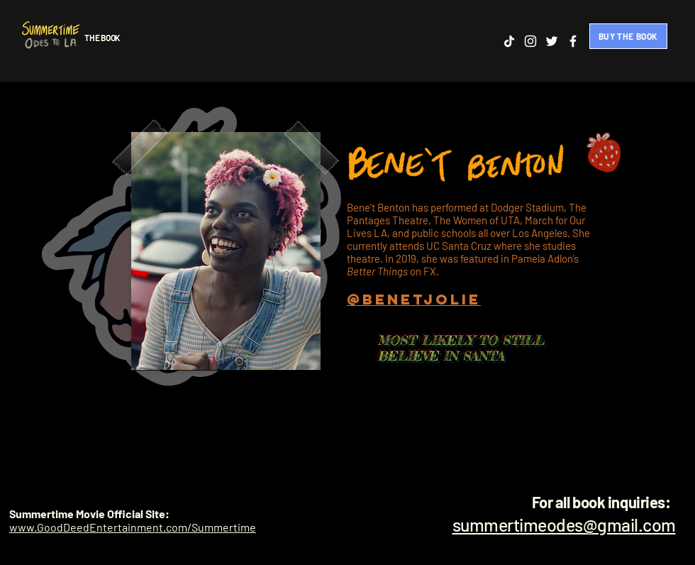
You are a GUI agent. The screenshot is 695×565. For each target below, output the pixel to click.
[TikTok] (509, 41)
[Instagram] (530, 41)
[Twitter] (552, 41)
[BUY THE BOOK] (628, 36)
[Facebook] (573, 41)
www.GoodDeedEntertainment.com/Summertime (132, 527)
